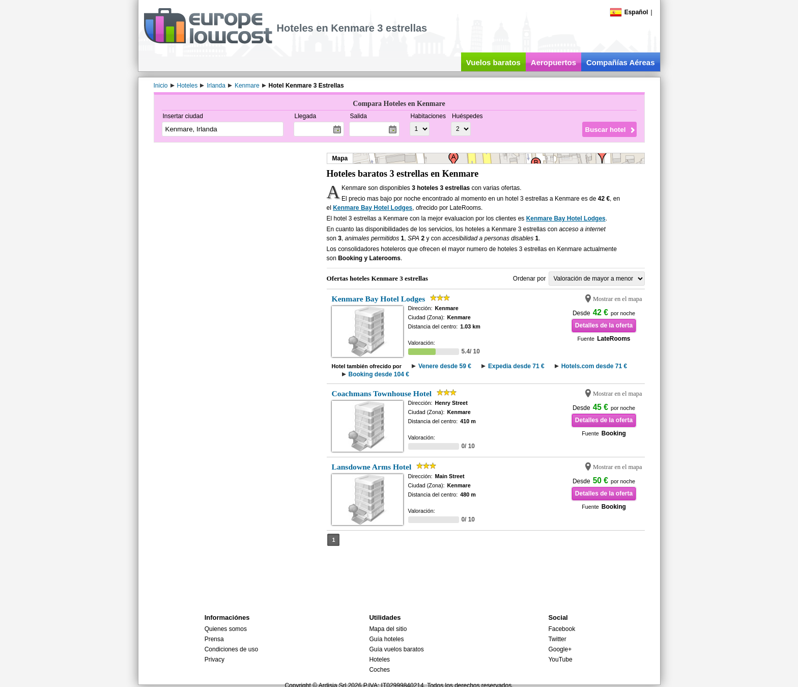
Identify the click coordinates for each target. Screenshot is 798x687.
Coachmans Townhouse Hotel (382, 393)
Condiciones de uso (231, 649)
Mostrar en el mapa (617, 299)
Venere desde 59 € (444, 366)
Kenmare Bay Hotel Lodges (372, 207)
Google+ (560, 649)
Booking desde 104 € (379, 374)
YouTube (560, 659)
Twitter (557, 639)
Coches (379, 669)
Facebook (561, 629)
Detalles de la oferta (604, 325)
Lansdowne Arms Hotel (372, 466)
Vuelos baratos (493, 62)
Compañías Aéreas (620, 62)
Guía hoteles (386, 639)
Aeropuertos (553, 62)
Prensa (214, 639)
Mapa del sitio (388, 629)
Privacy (214, 659)
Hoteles (379, 659)
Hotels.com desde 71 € (594, 366)
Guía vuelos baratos (396, 649)
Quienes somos (226, 629)
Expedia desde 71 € (516, 366)
